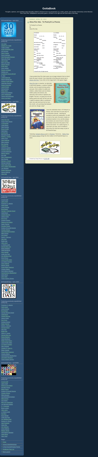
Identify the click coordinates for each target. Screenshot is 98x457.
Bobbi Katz (4, 241)
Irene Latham (5, 68)
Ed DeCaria (4, 133)
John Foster (4, 61)
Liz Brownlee (4, 123)
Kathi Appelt (4, 205)
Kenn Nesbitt (4, 252)
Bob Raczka (4, 159)
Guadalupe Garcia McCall (8, 74)
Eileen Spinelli (5, 350)
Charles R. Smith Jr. (6, 348)
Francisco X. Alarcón (7, 203)
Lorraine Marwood (6, 151)
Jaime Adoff (4, 201)
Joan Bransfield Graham (8, 231)
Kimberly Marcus (6, 149)
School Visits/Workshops (10, 444)
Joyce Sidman (5, 263)
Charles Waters (5, 269)
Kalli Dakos (4, 131)
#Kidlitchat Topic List (8, 449)
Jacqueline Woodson (7, 357)
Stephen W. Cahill (6, 45)
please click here (34, 80)
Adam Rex (4, 425)
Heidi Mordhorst (5, 250)
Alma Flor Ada (5, 119)
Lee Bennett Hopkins (7, 404)
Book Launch (6, 452)
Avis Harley (4, 235)
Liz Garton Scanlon (6, 261)
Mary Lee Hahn (5, 62)
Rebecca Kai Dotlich (7, 222)
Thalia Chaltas (5, 47)
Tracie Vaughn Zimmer (7, 278)
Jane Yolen (4, 276)
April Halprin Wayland (7, 271)
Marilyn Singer (5, 265)
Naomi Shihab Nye (6, 79)
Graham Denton (5, 220)
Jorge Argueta (5, 207)
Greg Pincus (4, 258)
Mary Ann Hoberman (7, 402)
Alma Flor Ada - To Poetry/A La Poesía (44, 22)
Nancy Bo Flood (5, 59)
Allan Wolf (4, 174)
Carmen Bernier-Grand (7, 312)
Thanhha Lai (4, 146)
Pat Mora (3, 414)
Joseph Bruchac (5, 215)
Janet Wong (4, 275)
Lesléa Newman (5, 77)
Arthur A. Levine (5, 333)
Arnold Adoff (4, 200)
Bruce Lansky (5, 408)
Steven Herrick (5, 64)
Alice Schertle (5, 346)
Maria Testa (4, 90)
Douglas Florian (5, 226)
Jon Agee (4, 44)
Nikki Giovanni (5, 395)
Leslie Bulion (4, 125)
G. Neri (3, 75)
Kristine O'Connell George (8, 228)
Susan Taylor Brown (6, 121)
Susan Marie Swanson (7, 267)
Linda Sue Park (5, 254)
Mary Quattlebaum (6, 157)
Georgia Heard (5, 327)
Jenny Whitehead (6, 94)
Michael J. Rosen (6, 161)
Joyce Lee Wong (6, 98)
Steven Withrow (5, 172)
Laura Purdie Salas (6, 260)
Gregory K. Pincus (6, 421)
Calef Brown (4, 213)
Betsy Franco (5, 389)
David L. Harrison (6, 237)
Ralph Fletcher (5, 224)
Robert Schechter (6, 85)
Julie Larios (4, 243)
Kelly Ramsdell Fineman (8, 57)
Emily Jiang (4, 66)
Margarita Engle (5, 134)
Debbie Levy (4, 72)
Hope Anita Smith (6, 164)
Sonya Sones (5, 89)
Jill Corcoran (4, 51)
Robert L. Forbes (6, 136)
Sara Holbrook (5, 140)
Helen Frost (4, 138)
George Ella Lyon (6, 246)
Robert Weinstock (6, 170)
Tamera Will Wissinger (7, 96)
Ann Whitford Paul (6, 256)
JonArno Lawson (6, 148)
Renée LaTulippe (6, 70)
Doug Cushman (5, 55)
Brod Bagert (4, 209)
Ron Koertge (4, 144)
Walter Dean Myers (6, 341)
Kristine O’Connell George (8, 391)
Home (4, 442)
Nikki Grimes (4, 233)
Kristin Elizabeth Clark (7, 49)
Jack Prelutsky (5, 423)
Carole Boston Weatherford (8, 273)
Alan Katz (4, 239)
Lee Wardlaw (5, 168)
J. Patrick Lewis (5, 245)
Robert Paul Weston (6, 92)
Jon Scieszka (5, 427)
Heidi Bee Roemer (6, 83)
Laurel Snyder (5, 87)
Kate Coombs (5, 127)
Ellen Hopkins (5, 142)
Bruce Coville (5, 129)
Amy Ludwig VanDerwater (8, 166)
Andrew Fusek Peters (7, 81)
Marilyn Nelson (5, 153)
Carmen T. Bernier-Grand (8, 211)
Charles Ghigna (5, 230)
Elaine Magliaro (5, 248)
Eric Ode (3, 155)
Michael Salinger (5, 163)
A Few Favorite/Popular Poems (11, 447)
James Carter (5, 216)
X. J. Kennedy (5, 406)
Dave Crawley (5, 53)
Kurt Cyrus (4, 218)
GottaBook (49, 8)
